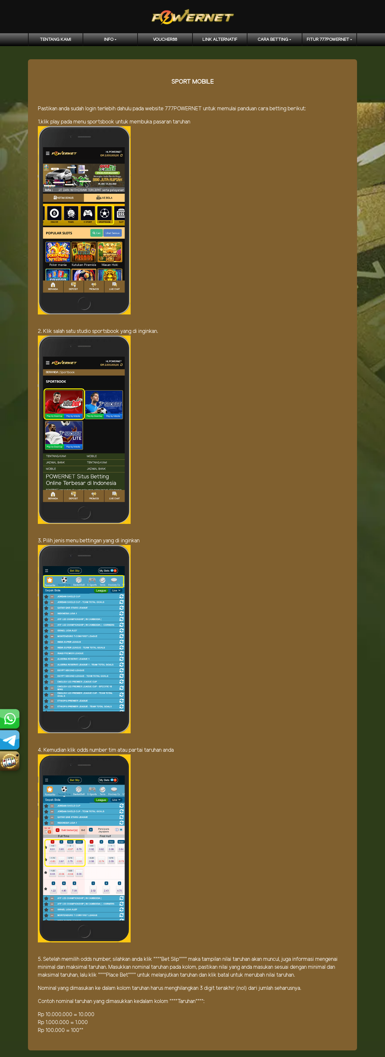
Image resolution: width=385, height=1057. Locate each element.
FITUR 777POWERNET (328, 39)
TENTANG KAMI (55, 39)
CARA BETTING (273, 39)
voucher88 (165, 39)
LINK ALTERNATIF (219, 39)
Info (109, 39)
